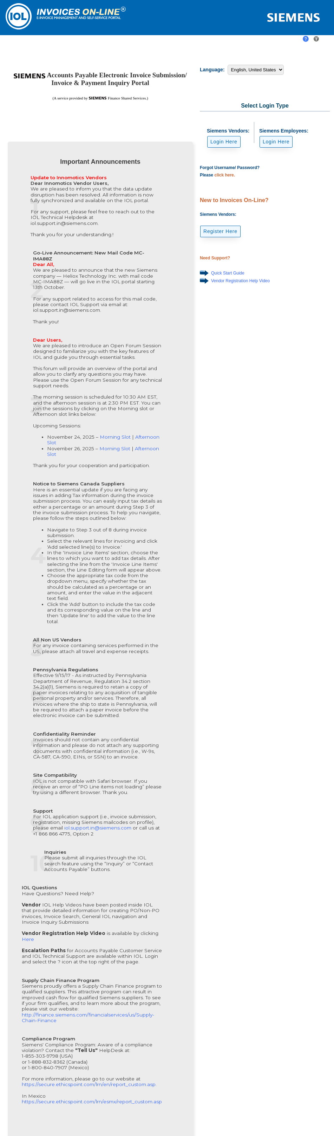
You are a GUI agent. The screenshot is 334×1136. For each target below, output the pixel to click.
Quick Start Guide (227, 273)
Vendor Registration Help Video (240, 280)
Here (28, 939)
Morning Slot (116, 437)
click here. (224, 175)
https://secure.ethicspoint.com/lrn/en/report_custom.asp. (89, 1084)
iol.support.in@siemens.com (98, 828)
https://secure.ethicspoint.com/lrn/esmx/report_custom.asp (92, 1101)
